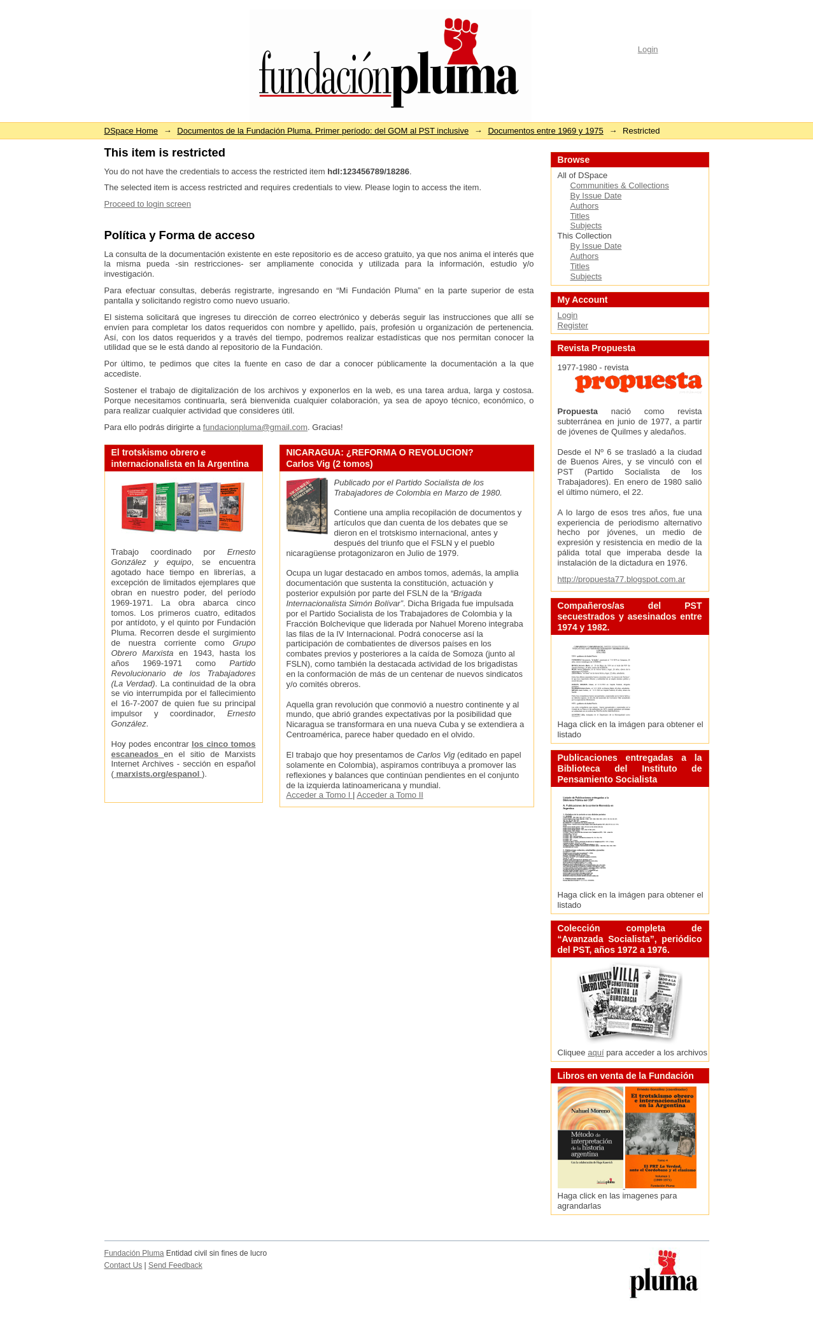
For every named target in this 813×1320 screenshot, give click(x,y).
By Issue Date (596, 195)
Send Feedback (175, 1265)
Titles (580, 216)
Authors (584, 206)
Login (648, 49)
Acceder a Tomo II (390, 795)
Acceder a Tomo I (319, 795)
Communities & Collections (619, 185)
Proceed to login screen (148, 204)
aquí (596, 1052)
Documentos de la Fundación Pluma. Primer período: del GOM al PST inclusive (323, 130)
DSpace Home (131, 130)
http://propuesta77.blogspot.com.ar (622, 579)
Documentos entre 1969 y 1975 (545, 130)
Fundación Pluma (134, 1253)
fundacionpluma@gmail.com (255, 427)
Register (573, 325)
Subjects (586, 225)
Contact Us (123, 1265)
